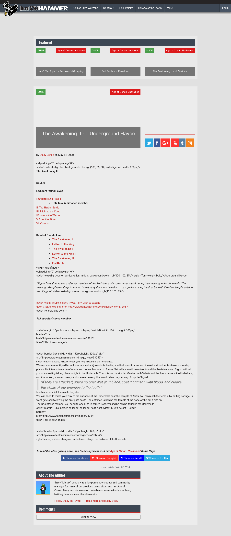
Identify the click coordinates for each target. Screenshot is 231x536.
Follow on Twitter (68, 500)
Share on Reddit (131, 458)
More (170, 8)
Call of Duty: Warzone (85, 8)
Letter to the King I (63, 244)
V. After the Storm (46, 219)
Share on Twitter (157, 458)
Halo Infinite (126, 8)
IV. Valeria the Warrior (48, 215)
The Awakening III (63, 258)
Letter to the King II (64, 253)
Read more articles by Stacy (102, 500)
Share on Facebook (75, 458)
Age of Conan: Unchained (125, 451)
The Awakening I (62, 239)
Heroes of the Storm (150, 8)
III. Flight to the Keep (48, 211)
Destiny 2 (108, 8)
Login (225, 8)
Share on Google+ (104, 458)
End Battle (58, 263)
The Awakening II (62, 248)
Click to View (88, 517)
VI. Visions (42, 223)
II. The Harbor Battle (47, 207)
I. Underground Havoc (48, 198)
